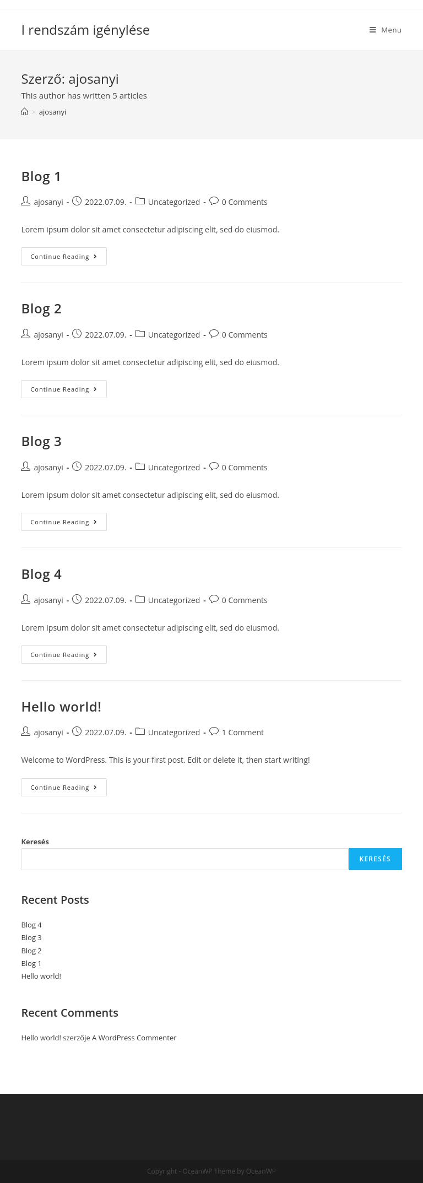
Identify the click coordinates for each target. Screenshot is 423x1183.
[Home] (24, 112)
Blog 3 (41, 441)
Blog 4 (41, 574)
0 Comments (245, 202)
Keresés (35, 841)
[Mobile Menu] (386, 29)
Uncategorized (174, 202)
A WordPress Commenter (134, 1038)
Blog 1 (41, 176)
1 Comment (243, 732)
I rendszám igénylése (85, 29)
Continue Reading (68, 258)
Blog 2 (41, 308)
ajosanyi (48, 202)
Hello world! (61, 706)
